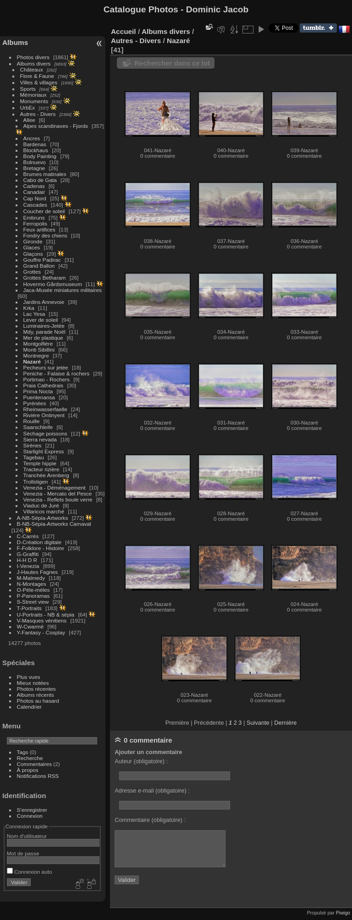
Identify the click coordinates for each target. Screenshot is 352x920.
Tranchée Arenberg (46, 475)
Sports (28, 89)
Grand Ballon (39, 266)
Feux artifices (39, 229)
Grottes (32, 272)
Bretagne (34, 168)
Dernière (285, 722)
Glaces (31, 247)
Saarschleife (38, 427)
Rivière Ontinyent (44, 415)
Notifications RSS (38, 776)
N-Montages (31, 584)
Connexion (30, 816)
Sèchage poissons (45, 433)
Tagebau (33, 457)
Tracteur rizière (41, 469)
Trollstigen (35, 482)
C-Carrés (28, 536)
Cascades (35, 205)
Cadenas (34, 186)
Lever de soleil (40, 320)
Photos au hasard (38, 701)
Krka (28, 308)
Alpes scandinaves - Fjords (55, 126)
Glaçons (33, 254)
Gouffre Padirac (42, 260)
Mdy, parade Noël (44, 332)
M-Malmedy (31, 578)
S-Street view (33, 602)
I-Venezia (28, 566)
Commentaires (34, 764)
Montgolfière (38, 344)
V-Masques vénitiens (42, 620)
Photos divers (33, 57)
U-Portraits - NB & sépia (46, 614)
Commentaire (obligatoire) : (150, 819)
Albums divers (34, 63)
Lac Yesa (34, 314)
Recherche (30, 758)
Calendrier (29, 707)
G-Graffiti (28, 554)
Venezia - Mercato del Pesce (57, 493)
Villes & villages (39, 82)
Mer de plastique (43, 338)
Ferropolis (35, 223)
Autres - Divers (38, 114)
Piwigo (343, 912)
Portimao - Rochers (46, 379)
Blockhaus (35, 150)
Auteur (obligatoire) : (141, 761)
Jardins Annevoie (44, 302)
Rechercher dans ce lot (172, 63)
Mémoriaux (33, 95)
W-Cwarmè (30, 626)
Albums (15, 42)
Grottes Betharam (44, 278)
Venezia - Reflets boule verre (58, 499)
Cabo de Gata (40, 180)
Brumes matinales (44, 174)
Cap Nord (34, 198)
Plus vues (28, 677)
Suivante (258, 722)
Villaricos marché (43, 511)
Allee (29, 120)
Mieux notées (33, 683)
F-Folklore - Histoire (40, 548)
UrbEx (27, 107)
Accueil (123, 31)
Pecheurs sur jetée (45, 367)
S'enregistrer (32, 810)
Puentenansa (39, 397)
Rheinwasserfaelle (45, 409)
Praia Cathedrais (43, 385)
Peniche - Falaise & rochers (56, 373)
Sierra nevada (40, 439)
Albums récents (35, 695)
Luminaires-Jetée (44, 326)
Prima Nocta (38, 391)
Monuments (34, 101)
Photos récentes (36, 689)
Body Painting (40, 156)
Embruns (34, 217)
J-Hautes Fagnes (37, 572)
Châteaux (31, 69)
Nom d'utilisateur (27, 836)
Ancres (31, 138)
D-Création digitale (39, 542)
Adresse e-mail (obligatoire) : (152, 790)
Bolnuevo (34, 162)
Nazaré (32, 361)
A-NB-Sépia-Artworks (42, 518)
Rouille (31, 421)
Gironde (33, 241)
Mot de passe (23, 853)
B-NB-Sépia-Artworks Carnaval (54, 524)
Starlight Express (43, 451)
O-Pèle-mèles (33, 590)
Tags (22, 752)
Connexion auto (29, 872)
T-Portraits (29, 608)
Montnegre (36, 355)
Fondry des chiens (45, 235)
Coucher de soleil (44, 211)
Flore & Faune (37, 76)
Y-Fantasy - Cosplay (41, 632)
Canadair (34, 192)
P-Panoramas (33, 596)
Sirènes (32, 445)
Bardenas (34, 144)
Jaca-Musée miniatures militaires (62, 290)
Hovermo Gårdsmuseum (52, 284)
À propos (27, 770)
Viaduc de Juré (41, 505)
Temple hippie (40, 463)
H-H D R (27, 560)
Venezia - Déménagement (54, 487)
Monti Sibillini (39, 350)
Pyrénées (34, 403)
